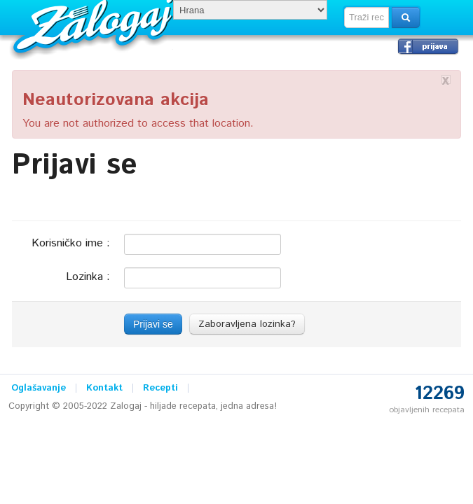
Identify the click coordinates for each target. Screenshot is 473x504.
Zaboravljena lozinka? (247, 324)
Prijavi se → (428, 46)
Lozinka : (88, 276)
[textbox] (366, 17)
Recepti (160, 388)
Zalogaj (95, 25)
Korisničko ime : (71, 242)
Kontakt (104, 388)
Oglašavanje (38, 388)
